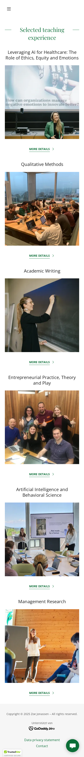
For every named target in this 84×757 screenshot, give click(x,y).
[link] (42, 728)
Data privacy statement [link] (42, 740)
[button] (10, 9)
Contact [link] (42, 746)
